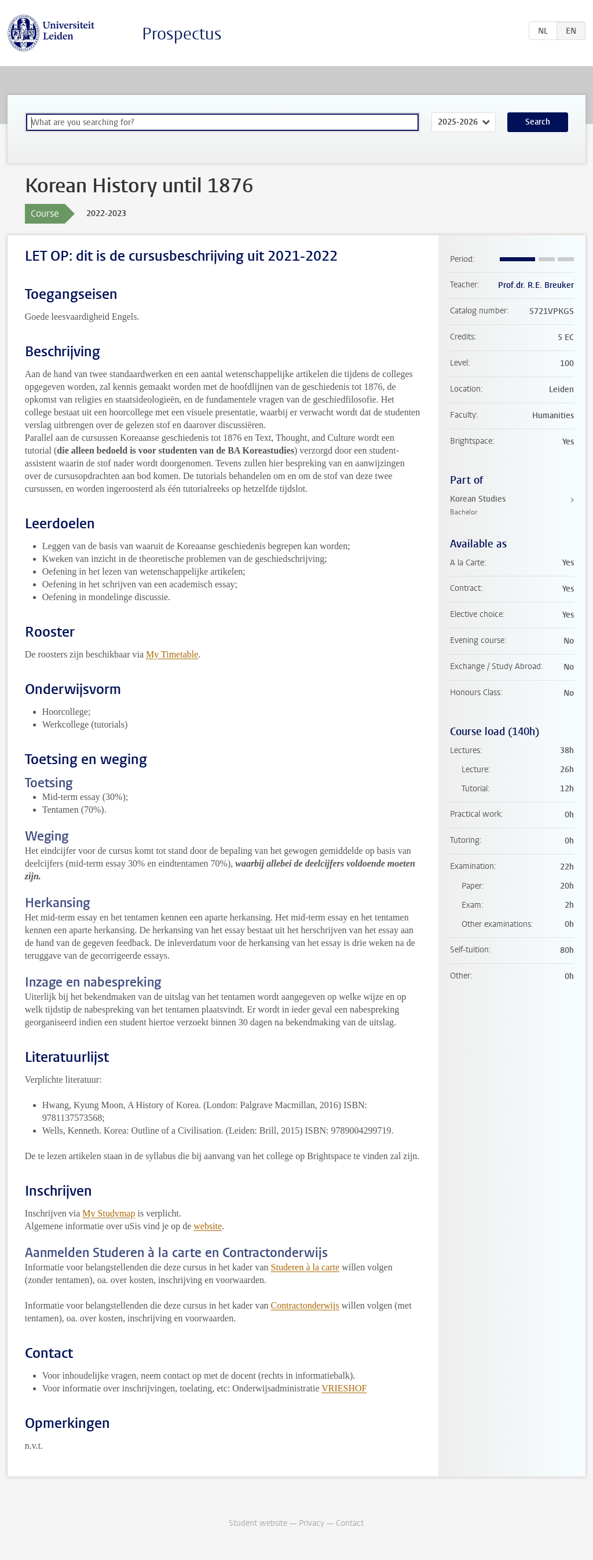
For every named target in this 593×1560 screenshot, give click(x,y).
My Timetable (172, 654)
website (207, 1226)
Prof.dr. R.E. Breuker (536, 285)
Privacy (311, 1523)
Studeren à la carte (305, 1267)
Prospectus (182, 34)
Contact (350, 1523)
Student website (258, 1523)
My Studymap (108, 1213)
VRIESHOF (344, 1388)
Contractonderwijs (305, 1305)
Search (537, 121)
